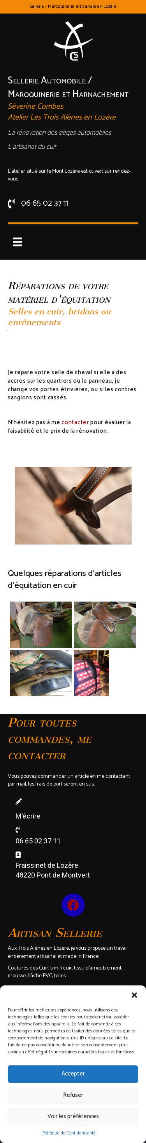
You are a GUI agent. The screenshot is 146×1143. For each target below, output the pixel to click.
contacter (75, 422)
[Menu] (17, 241)
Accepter (73, 1074)
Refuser (73, 1095)
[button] (134, 995)
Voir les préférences (73, 1116)
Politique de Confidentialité (69, 1133)
